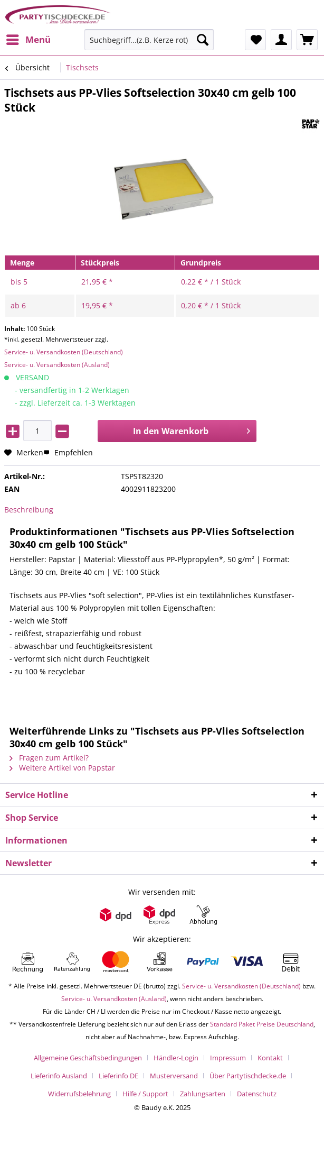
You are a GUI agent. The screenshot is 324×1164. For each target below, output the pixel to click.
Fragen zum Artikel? (49, 758)
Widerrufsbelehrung (79, 1093)
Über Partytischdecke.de (247, 1075)
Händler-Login (176, 1057)
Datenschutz (257, 1093)
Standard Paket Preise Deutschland (261, 1024)
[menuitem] (28, 39)
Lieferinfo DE (118, 1075)
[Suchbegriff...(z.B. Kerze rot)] (149, 39)
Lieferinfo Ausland (59, 1075)
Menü (28, 38)
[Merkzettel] (255, 39)
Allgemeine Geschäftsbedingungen (88, 1057)
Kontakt (270, 1057)
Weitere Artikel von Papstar (62, 768)
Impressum (228, 1057)
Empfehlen (68, 452)
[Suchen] (203, 39)
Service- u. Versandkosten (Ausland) (57, 364)
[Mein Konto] (281, 39)
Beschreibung (28, 510)
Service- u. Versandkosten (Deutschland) (63, 351)
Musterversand (174, 1075)
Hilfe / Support (145, 1093)
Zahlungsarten (202, 1093)
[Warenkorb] (307, 39)
